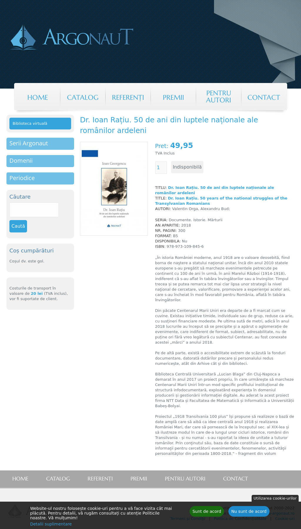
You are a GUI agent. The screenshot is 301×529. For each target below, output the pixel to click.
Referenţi (128, 97)
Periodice (22, 178)
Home (37, 97)
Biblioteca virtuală (30, 123)
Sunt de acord (207, 512)
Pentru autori (218, 96)
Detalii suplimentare (51, 525)
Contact (264, 97)
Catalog (82, 97)
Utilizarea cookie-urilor (275, 499)
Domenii (21, 160)
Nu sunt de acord (249, 512)
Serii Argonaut (28, 143)
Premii (173, 97)
